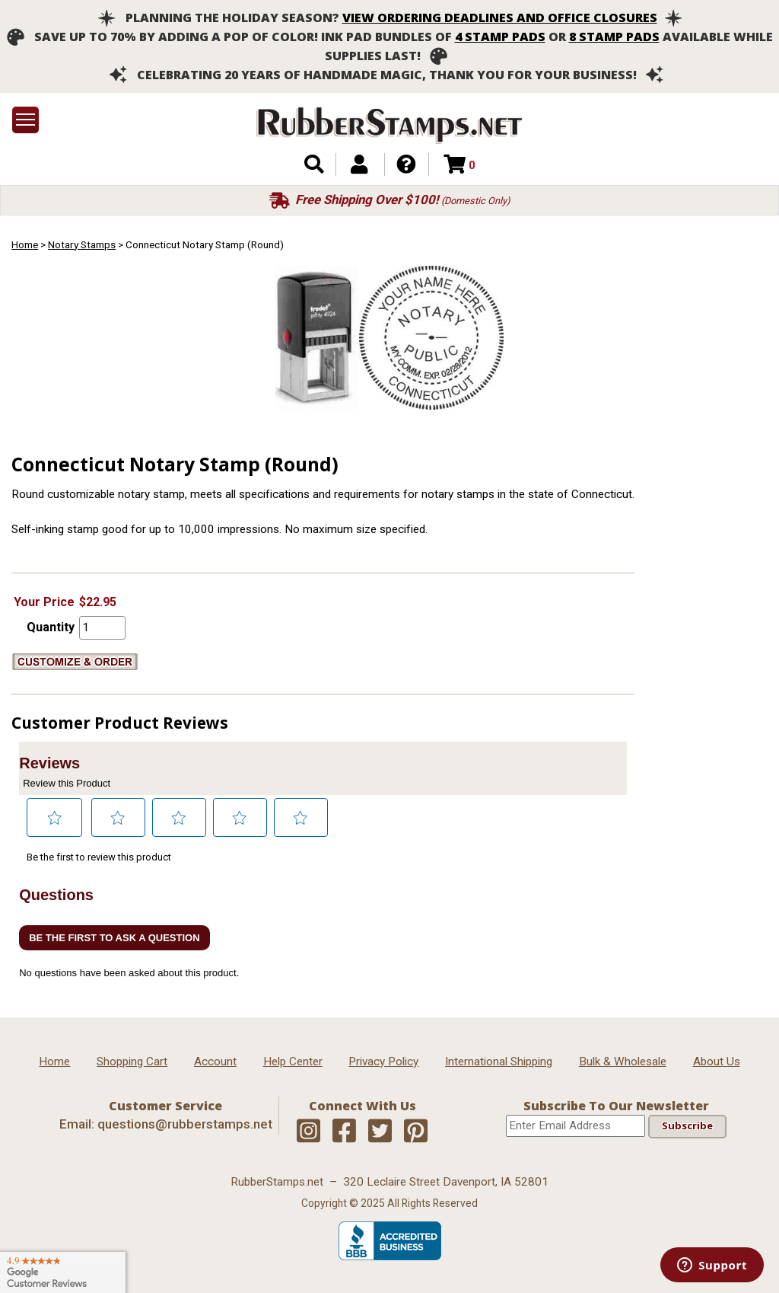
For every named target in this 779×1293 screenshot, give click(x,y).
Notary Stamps (82, 244)
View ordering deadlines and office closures (499, 17)
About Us (716, 1061)
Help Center (293, 1061)
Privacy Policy (383, 1061)
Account (215, 1061)
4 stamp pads (500, 36)
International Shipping (498, 1061)
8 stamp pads (614, 36)
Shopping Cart (132, 1061)
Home (24, 244)
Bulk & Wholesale (622, 1061)
